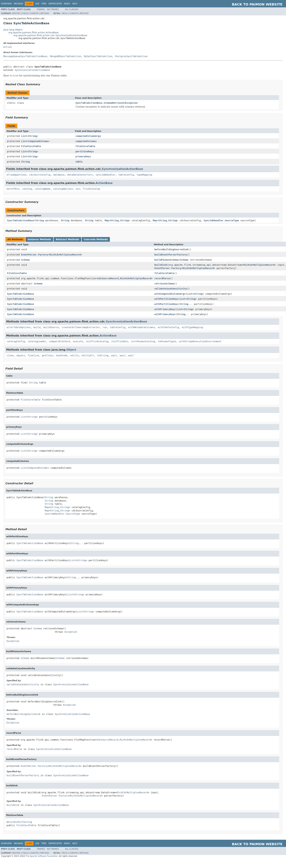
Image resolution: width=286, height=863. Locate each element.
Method (44, 13)
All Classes (71, 9)
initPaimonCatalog (143, 341)
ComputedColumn (38, 141)
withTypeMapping (192, 327)
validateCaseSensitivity (170, 288)
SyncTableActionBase (20, 220)
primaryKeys (83, 156)
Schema (25, 259)
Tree (43, 4)
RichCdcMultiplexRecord (65, 254)
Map (107, 220)
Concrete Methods (96, 239)
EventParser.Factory (34, 254)
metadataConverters (80, 174)
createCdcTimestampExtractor (81, 327)
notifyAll (88, 355)
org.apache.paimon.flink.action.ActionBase (33, 32)
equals (20, 355)
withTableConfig (168, 327)
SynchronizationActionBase (32, 70)
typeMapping (144, 174)
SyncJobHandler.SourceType (221, 220)
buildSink (160, 264)
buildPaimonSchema (166, 259)
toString (102, 355)
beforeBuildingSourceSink (171, 249)
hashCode (61, 355)
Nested (16, 13)
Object (71, 349)
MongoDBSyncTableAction (65, 56)
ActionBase (104, 183)
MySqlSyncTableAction (98, 56)
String (32, 136)
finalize (33, 355)
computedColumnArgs (88, 136)
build (36, 327)
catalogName (42, 188)
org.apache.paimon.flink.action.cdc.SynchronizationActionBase (50, 35)
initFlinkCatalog (97, 341)
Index (67, 4)
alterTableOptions (19, 327)
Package (18, 4)
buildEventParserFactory (170, 254)
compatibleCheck (59, 341)
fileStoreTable (85, 146)
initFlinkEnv (119, 341)
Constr (34, 13)
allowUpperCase (16, 174)
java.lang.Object (12, 29)
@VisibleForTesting (19, 822)
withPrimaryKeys (164, 309)
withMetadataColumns (141, 327)
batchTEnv (13, 188)
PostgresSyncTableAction (131, 56)
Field (25, 13)
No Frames (53, 9)
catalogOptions (63, 188)
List (24, 136)
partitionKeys (84, 151)
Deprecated (55, 4)
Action (7, 47)
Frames (41, 9)
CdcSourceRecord (108, 278)
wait (114, 355)
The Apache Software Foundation (41, 856)
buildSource (51, 327)
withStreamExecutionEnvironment (200, 341)
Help (74, 4)
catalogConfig (16, 341)
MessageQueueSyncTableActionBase (25, 56)
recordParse (162, 278)
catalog (27, 188)
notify (74, 355)
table (79, 161)
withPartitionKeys (166, 298)
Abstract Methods (67, 239)
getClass (47, 355)
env (78, 188)
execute (78, 341)
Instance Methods (39, 239)
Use (37, 4)
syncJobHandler (105, 174)
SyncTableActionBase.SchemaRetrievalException (106, 103)
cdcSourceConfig (39, 174)
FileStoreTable (31, 146)
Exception (71, 631)
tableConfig (126, 174)
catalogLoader (37, 341)
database (58, 174)
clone (10, 355)
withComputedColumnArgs (169, 293)
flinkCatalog (91, 188)
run (105, 327)
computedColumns (86, 141)
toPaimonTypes (167, 341)
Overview (6, 4)
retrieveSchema (164, 283)
